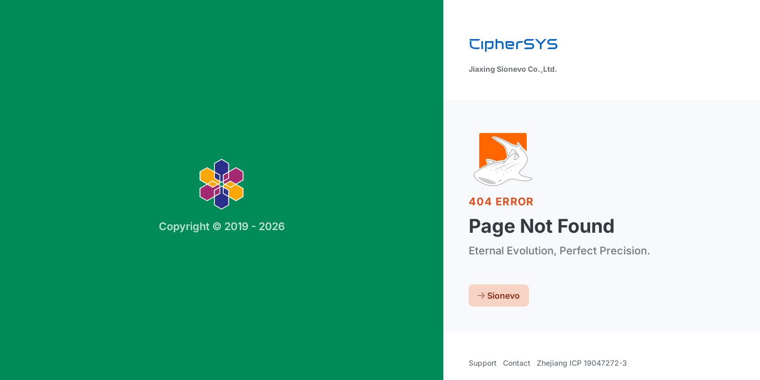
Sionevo (499, 295)
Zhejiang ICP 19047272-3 (582, 362)
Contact (516, 362)
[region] (380, 190)
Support (483, 362)
